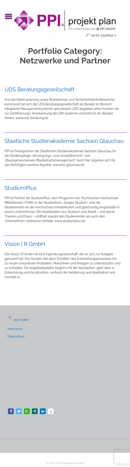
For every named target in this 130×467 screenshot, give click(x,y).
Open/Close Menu (8, 16)
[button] (11, 411)
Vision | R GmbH (25, 244)
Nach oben (18, 319)
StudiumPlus (20, 188)
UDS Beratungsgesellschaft (39, 89)
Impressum (15, 329)
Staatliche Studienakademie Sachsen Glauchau (64, 141)
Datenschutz (16, 336)
